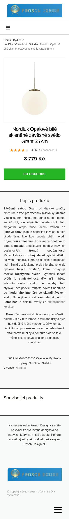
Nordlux (9, 213)
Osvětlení (21, 44)
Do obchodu (34, 174)
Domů (7, 40)
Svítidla (33, 44)
